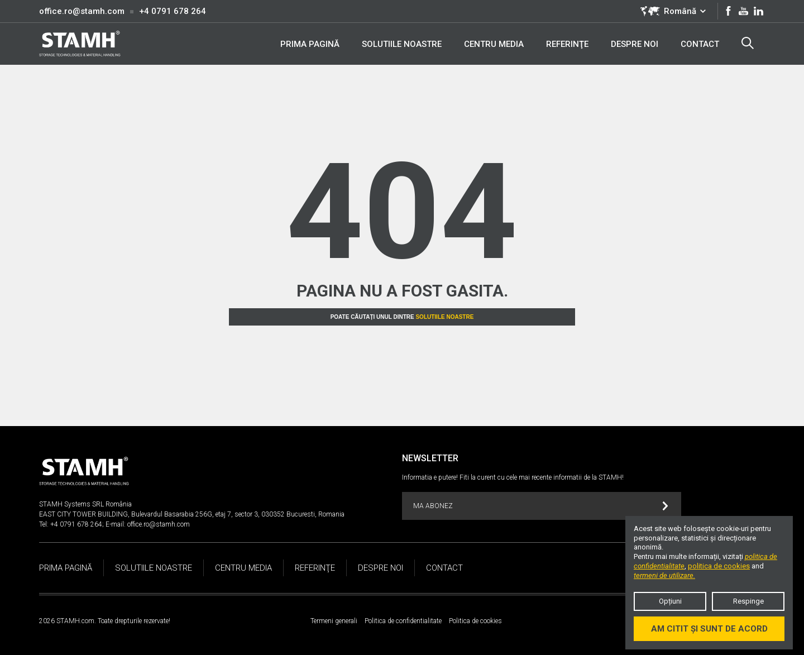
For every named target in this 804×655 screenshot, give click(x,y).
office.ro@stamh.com (82, 11)
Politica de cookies (475, 621)
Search (747, 43)
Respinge (748, 601)
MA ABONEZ (540, 506)
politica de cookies (719, 566)
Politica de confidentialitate (403, 621)
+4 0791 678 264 (172, 11)
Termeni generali (333, 621)
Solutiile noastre (444, 317)
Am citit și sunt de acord (709, 629)
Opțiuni (670, 601)
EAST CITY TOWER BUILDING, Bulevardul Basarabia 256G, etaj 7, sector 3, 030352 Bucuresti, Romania (191, 514)
